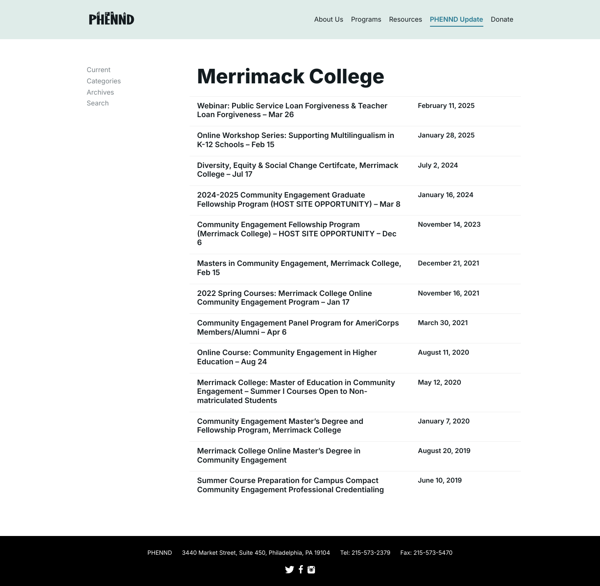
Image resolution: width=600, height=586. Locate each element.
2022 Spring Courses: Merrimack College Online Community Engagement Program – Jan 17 (284, 298)
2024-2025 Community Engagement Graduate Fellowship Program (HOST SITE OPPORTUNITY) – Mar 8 (298, 200)
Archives (100, 92)
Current (98, 69)
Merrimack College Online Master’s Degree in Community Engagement (278, 456)
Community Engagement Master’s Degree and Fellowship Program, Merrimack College (280, 426)
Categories (104, 81)
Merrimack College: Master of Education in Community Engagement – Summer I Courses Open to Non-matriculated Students (296, 391)
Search (98, 103)
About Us (328, 19)
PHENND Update (456, 19)
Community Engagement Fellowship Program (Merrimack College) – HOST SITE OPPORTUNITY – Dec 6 (297, 233)
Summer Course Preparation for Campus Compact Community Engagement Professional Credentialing (290, 485)
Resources (405, 19)
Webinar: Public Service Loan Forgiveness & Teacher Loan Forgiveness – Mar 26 (292, 111)
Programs (366, 19)
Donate (502, 19)
